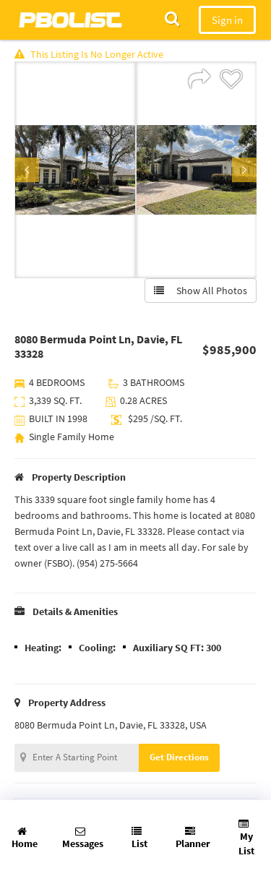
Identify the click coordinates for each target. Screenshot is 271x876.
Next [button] (244, 170)
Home (25, 838)
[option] (75, 169)
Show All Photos (200, 290)
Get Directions (179, 757)
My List (246, 838)
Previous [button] (26, 170)
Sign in (227, 20)
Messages (82, 838)
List (139, 838)
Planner (193, 838)
